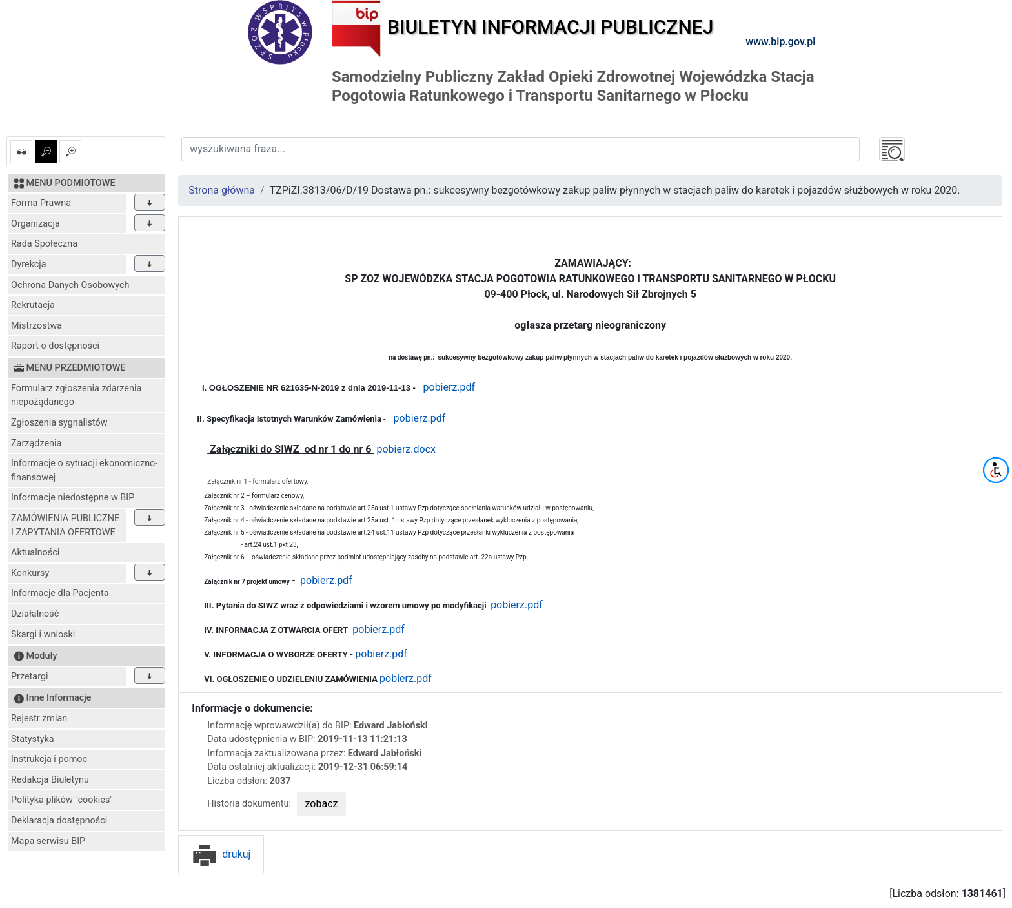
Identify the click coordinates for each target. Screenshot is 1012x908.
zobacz (321, 804)
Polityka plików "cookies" (62, 799)
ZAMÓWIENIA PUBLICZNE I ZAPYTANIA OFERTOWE (65, 525)
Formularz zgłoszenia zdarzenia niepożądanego (76, 395)
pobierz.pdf (449, 387)
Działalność (35, 613)
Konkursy (30, 573)
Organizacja (35, 223)
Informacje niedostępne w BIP (72, 497)
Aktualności (35, 552)
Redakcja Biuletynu (50, 779)
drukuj (221, 854)
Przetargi (29, 676)
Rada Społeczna (44, 243)
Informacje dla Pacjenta (60, 593)
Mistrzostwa (36, 325)
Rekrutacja (33, 305)
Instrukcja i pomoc (49, 759)
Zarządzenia (36, 443)
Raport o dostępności (55, 345)
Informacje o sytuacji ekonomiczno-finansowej (84, 470)
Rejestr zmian (39, 718)
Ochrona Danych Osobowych (70, 285)
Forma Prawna (41, 203)
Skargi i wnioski (43, 634)
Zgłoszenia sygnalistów (59, 422)
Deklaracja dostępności (59, 820)
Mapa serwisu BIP (48, 841)
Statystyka (32, 739)
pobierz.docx (406, 449)
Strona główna (221, 190)
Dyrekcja (28, 264)
